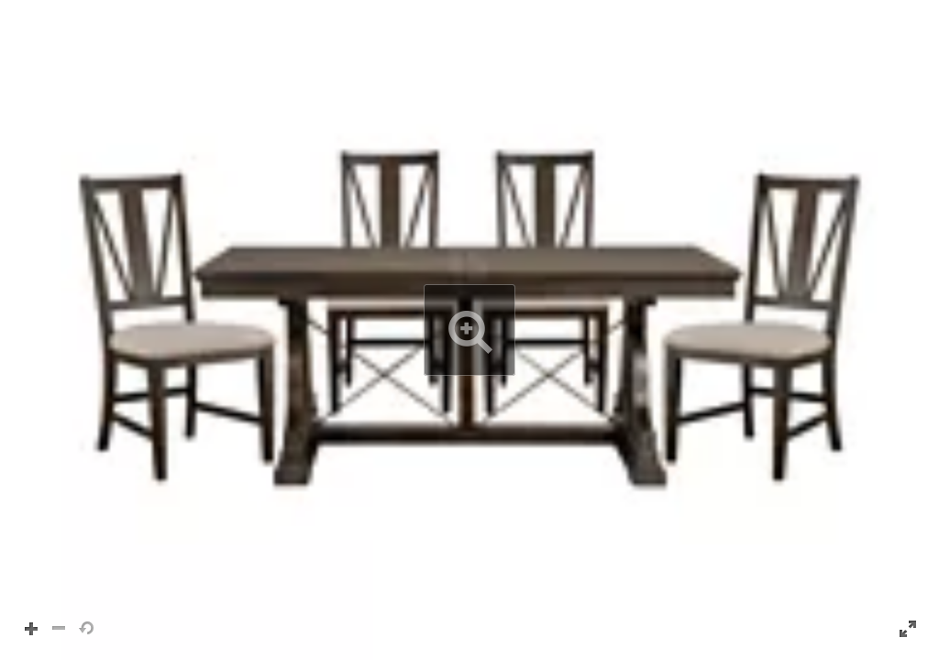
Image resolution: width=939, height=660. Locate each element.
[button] (469, 330)
